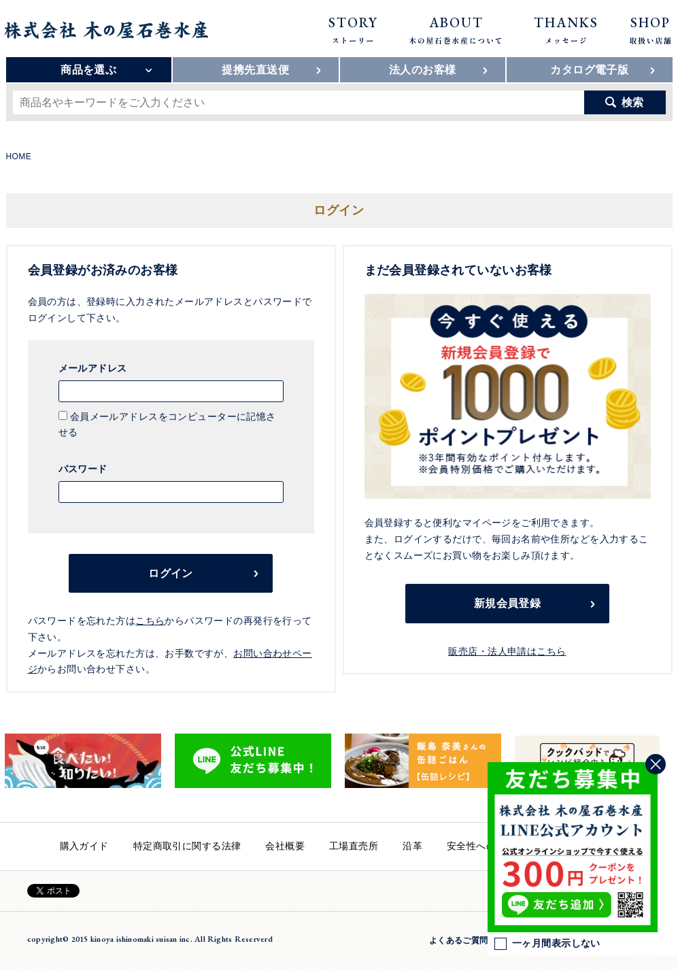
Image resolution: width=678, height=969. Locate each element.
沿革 (412, 845)
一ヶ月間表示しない (547, 944)
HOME (19, 156)
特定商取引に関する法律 (187, 845)
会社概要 (285, 845)
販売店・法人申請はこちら (507, 651)
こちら (150, 620)
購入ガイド (84, 845)
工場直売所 (353, 845)
